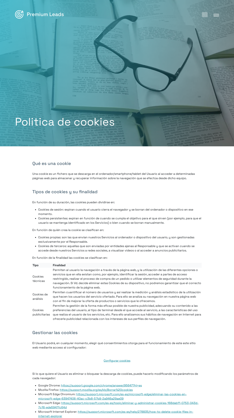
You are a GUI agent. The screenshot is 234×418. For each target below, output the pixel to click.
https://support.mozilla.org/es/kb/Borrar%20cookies (96, 390)
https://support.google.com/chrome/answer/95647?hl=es (101, 385)
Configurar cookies (117, 361)
